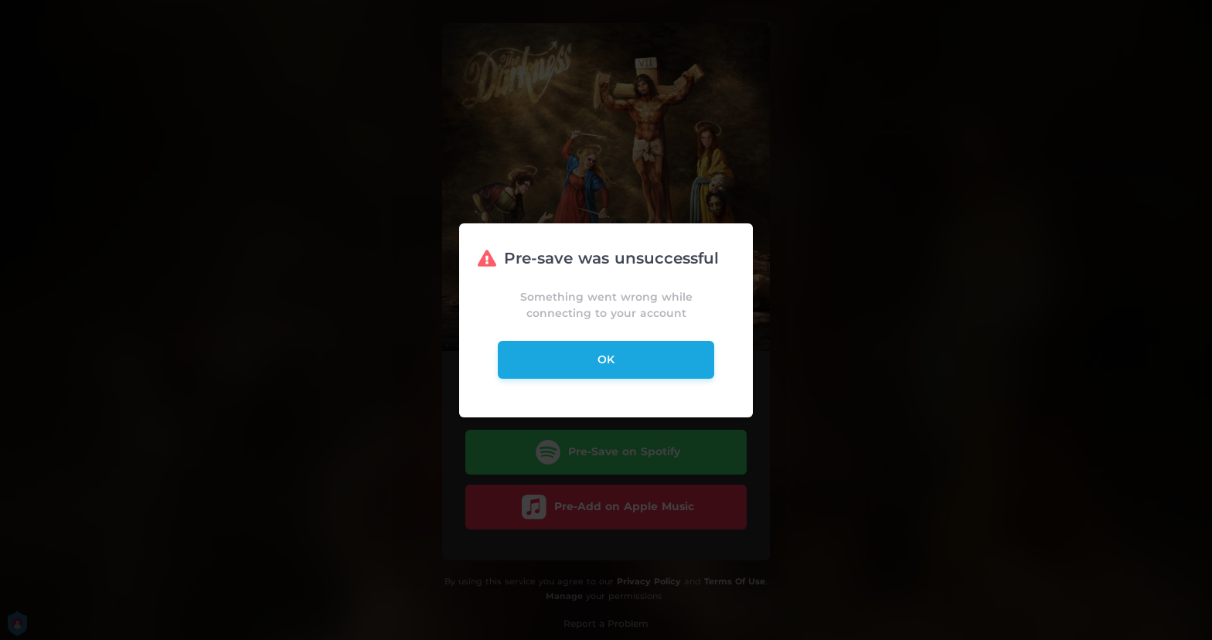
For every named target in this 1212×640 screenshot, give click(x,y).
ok (606, 359)
